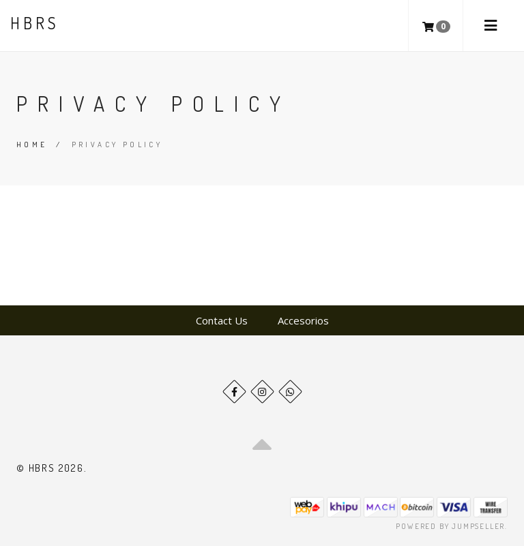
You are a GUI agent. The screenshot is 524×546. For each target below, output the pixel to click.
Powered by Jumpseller (450, 526)
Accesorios (303, 320)
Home (32, 144)
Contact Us (222, 320)
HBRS (34, 22)
